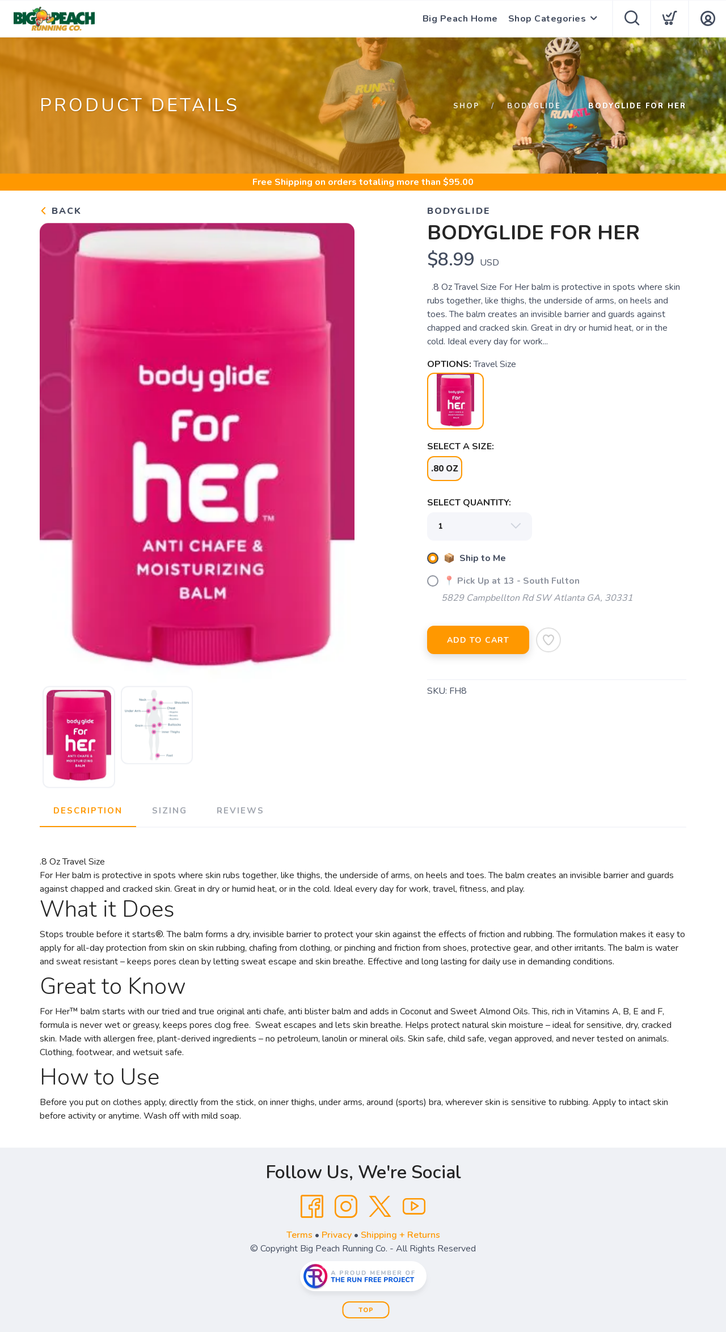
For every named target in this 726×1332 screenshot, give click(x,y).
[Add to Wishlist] (548, 639)
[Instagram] (346, 1207)
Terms (299, 1235)
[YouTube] (414, 1207)
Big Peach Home (460, 18)
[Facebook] (312, 1207)
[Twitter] (380, 1207)
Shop (466, 106)
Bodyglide (534, 106)
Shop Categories (547, 18)
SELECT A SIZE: (460, 446)
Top (366, 1310)
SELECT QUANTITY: (469, 502)
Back (61, 211)
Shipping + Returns (400, 1235)
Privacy (337, 1235)
